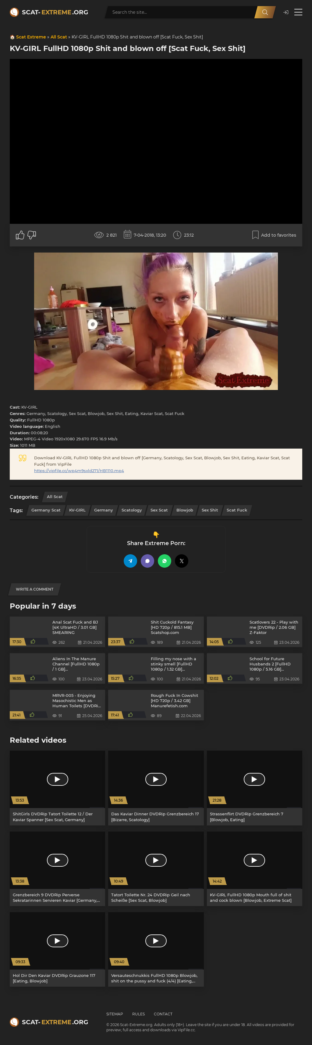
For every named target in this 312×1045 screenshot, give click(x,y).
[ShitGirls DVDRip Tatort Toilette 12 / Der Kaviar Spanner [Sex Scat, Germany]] (57, 788)
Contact (163, 1014)
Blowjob (184, 510)
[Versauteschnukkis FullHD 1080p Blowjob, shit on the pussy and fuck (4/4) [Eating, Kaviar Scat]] (156, 949)
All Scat (59, 37)
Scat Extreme (31, 37)
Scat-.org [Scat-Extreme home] (55, 12)
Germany (103, 510)
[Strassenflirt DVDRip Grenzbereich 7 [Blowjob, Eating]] (254, 788)
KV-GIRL (77, 510)
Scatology (132, 510)
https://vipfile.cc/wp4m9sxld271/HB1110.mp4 (79, 470)
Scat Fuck (237, 510)
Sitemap (114, 1014)
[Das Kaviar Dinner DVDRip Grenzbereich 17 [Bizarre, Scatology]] (156, 788)
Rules (138, 1014)
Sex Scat (159, 510)
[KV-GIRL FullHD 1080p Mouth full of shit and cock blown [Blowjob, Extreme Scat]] (254, 869)
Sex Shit (210, 510)
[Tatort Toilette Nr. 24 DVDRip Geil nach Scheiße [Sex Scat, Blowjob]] (156, 869)
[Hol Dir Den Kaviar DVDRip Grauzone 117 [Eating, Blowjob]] (57, 949)
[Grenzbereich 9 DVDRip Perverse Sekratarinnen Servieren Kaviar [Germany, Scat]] (57, 869)
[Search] (265, 12)
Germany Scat (46, 510)
